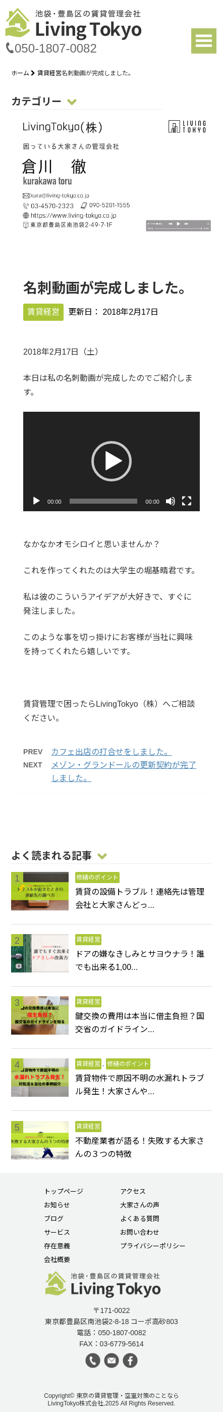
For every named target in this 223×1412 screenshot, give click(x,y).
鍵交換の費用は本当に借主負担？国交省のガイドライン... (139, 1023)
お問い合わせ (139, 1232)
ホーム (24, 73)
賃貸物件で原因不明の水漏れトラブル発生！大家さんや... (139, 1085)
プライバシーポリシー (153, 1246)
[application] (111, 461)
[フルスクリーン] (187, 501)
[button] (111, 461)
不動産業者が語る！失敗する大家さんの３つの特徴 (139, 1147)
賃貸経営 (49, 73)
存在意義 (57, 1246)
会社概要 (57, 1259)
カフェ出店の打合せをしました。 (111, 752)
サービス (57, 1232)
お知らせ (57, 1205)
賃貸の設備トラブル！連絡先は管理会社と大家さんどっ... (139, 898)
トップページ (63, 1191)
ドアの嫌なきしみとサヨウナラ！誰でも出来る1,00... (139, 960)
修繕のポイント (97, 877)
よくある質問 (139, 1219)
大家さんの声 (139, 1205)
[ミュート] (170, 501)
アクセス (133, 1191)
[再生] (36, 501)
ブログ (54, 1219)
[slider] (104, 501)
